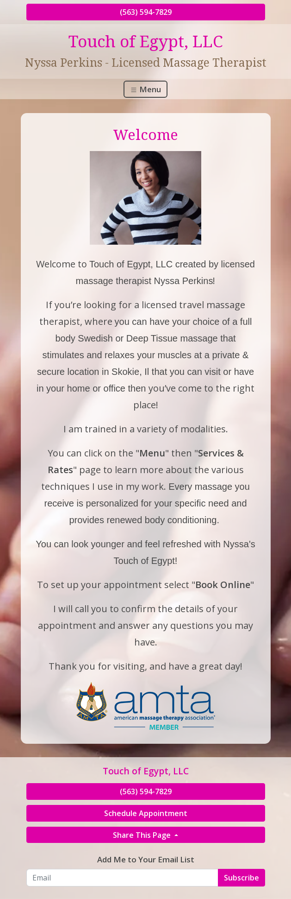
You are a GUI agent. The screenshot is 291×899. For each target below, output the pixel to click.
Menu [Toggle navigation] (145, 89)
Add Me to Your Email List (145, 859)
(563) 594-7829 (146, 12)
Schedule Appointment (145, 813)
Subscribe (241, 878)
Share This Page (143, 835)
